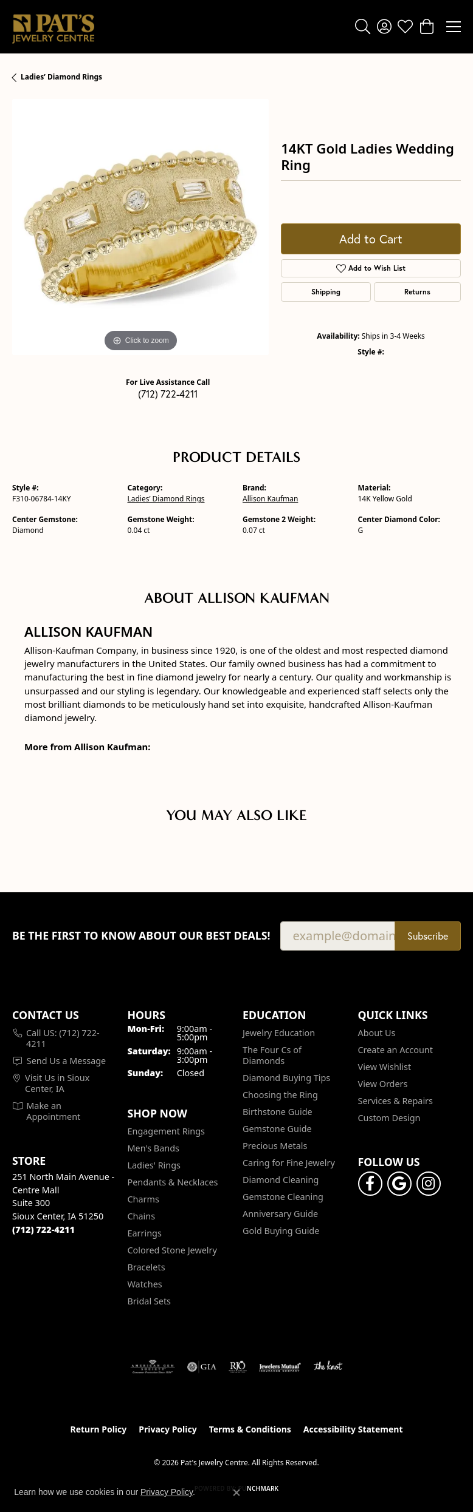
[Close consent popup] (236, 1492)
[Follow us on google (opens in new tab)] (399, 1183)
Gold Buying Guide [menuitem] (281, 1230)
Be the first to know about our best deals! (141, 935)
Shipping (325, 291)
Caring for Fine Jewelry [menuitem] (289, 1162)
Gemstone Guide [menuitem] (277, 1128)
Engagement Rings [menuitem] (166, 1131)
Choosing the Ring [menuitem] (280, 1094)
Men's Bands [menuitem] (153, 1148)
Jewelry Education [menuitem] (279, 1033)
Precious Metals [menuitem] (275, 1145)
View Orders (383, 1084)
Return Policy (99, 1429)
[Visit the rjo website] (238, 1367)
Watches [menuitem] (145, 1284)
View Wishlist (385, 1067)
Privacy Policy (167, 1429)
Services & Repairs (395, 1101)
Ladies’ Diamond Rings (61, 77)
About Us (377, 1033)
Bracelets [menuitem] (146, 1267)
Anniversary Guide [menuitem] (280, 1213)
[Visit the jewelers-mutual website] (280, 1367)
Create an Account (395, 1050)
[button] (362, 27)
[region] (140, 227)
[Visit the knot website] (328, 1367)
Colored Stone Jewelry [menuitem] (172, 1250)
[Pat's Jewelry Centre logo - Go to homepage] (53, 26)
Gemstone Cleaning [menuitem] (283, 1196)
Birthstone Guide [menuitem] (277, 1111)
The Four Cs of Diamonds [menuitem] (272, 1055)
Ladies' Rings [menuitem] (154, 1165)
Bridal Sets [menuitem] (149, 1301)
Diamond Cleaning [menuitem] (281, 1179)
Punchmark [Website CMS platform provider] (258, 1488)
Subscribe (427, 935)
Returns (417, 291)
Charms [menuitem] (143, 1199)
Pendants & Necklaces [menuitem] (173, 1182)
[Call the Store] (43, 1229)
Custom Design (389, 1118)
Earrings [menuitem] (145, 1233)
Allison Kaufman (270, 498)
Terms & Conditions (250, 1429)
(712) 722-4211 (168, 393)
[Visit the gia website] (201, 1367)
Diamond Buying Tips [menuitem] (286, 1077)
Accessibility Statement (353, 1429)
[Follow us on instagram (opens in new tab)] (428, 1183)
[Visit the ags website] (152, 1367)
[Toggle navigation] (453, 26)
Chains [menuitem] (142, 1216)
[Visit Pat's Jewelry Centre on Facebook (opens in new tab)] (370, 1183)
